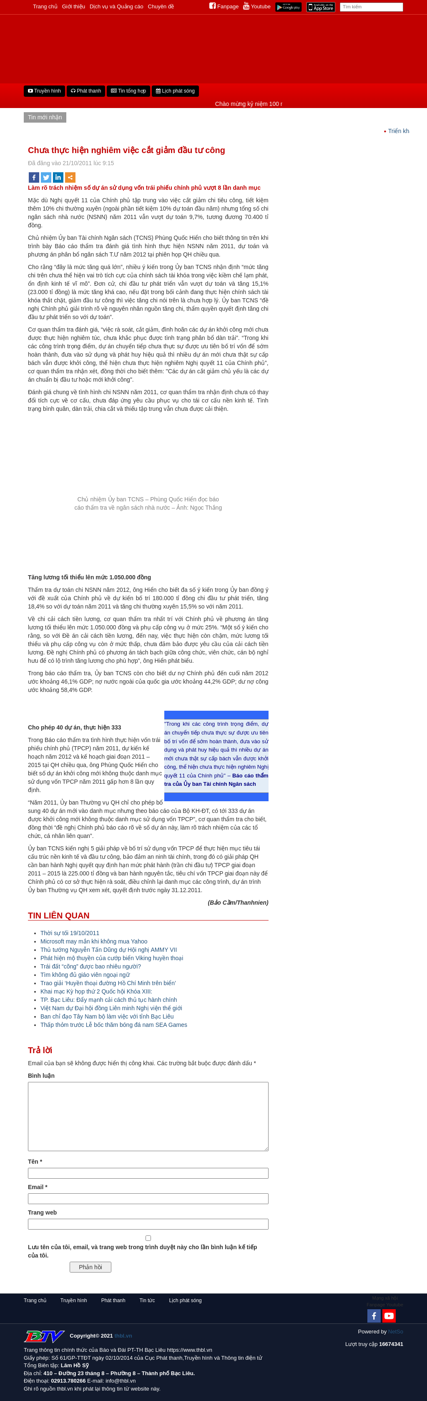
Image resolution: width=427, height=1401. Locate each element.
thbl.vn (123, 1336)
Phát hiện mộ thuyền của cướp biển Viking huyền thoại (111, 958)
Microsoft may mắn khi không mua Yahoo (94, 941)
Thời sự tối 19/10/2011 (69, 933)
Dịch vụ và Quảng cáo (116, 6)
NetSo (395, 1331)
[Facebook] (374, 1316)
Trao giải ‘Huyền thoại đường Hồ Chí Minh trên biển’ (108, 983)
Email (38, 1187)
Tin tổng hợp (128, 91)
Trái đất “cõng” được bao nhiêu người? (90, 966)
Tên (35, 1161)
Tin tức (147, 1300)
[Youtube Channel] (389, 1316)
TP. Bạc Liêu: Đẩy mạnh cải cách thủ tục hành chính (108, 999)
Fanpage (224, 6)
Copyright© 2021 (101, 1336)
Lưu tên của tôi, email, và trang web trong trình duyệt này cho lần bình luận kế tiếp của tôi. (142, 1251)
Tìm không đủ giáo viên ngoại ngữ (85, 974)
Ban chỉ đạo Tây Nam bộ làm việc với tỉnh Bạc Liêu (107, 1016)
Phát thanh (86, 91)
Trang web (42, 1212)
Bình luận (41, 1075)
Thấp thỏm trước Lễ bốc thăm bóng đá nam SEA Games (113, 1024)
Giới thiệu (73, 6)
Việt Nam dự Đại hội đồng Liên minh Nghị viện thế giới (111, 1008)
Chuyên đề (161, 6)
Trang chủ (45, 6)
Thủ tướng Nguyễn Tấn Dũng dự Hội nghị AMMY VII (108, 949)
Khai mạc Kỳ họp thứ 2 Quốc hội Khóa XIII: (96, 991)
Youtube (257, 6)
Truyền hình (44, 91)
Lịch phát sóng (175, 91)
